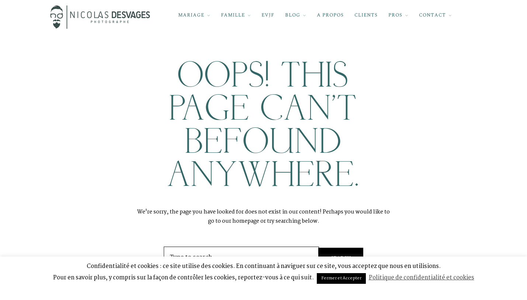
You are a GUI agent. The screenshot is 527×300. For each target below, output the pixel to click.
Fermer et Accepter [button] (341, 278)
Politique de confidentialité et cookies (421, 277)
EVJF (267, 15)
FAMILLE (233, 15)
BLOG (292, 15)
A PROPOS (330, 15)
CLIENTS (366, 15)
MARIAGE (191, 15)
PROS (395, 15)
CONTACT (432, 15)
